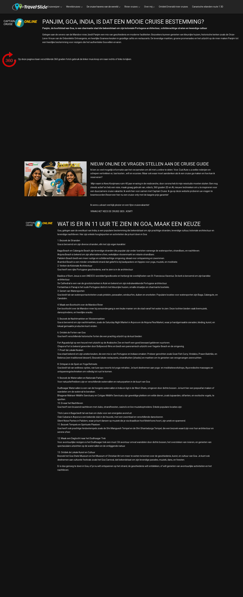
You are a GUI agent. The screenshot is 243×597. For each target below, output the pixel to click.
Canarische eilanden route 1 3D (207, 6)
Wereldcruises (73, 6)
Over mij (148, 6)
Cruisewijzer (53, 6)
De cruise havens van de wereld (102, 6)
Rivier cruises (131, 6)
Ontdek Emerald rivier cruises (173, 6)
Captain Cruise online (30, 6)
